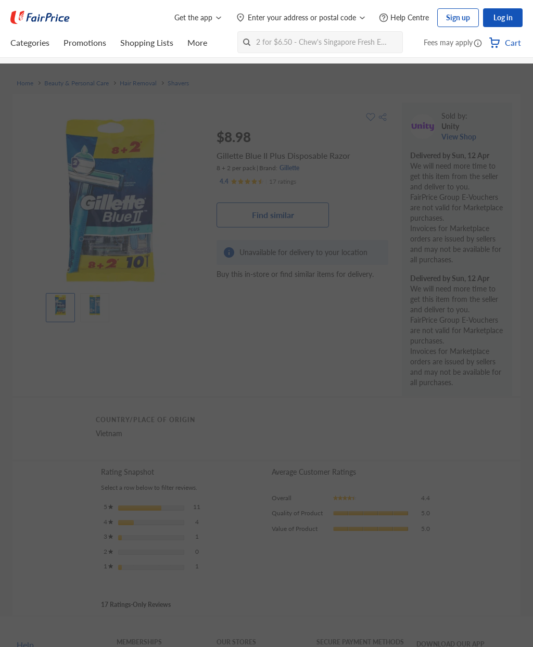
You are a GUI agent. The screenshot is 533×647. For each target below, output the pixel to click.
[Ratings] (258, 181)
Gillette (289, 168)
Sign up (458, 17)
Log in (503, 17)
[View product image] (60, 305)
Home (25, 83)
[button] (478, 43)
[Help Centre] (404, 18)
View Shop (458, 136)
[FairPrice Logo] (40, 17)
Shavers (178, 83)
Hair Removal (138, 83)
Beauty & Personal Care (76, 83)
